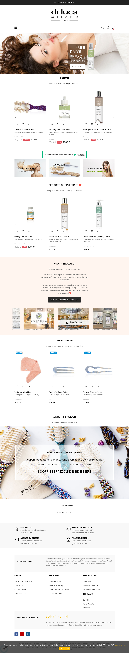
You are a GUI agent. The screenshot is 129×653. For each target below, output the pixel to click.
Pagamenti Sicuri (21, 593)
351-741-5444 (57, 616)
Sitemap (86, 608)
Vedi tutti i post (64, 512)
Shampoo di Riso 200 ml (59, 237)
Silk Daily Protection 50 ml (59, 130)
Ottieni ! (64, 2)
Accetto (65, 648)
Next (112, 319)
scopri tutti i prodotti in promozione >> (64, 84)
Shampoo (86, 137)
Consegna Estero (56, 593)
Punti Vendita (88, 604)
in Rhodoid (18, 137)
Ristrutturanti (19, 244)
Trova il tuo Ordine (90, 585)
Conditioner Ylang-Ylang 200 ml (96, 237)
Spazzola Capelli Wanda (24, 130)
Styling (51, 139)
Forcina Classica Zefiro (92, 392)
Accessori (18, 399)
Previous (17, 319)
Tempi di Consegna (57, 585)
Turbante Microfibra (22, 392)
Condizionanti (88, 246)
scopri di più (120, 645)
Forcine (52, 399)
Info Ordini (18, 585)
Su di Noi (86, 600)
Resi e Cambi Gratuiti (23, 581)
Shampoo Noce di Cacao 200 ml (97, 130)
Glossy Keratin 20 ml (23, 237)
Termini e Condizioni (91, 589)
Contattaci (87, 581)
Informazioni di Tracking (59, 589)
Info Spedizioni (55, 581)
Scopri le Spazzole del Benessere (64, 471)
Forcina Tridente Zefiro (58, 392)
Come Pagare (20, 589)
